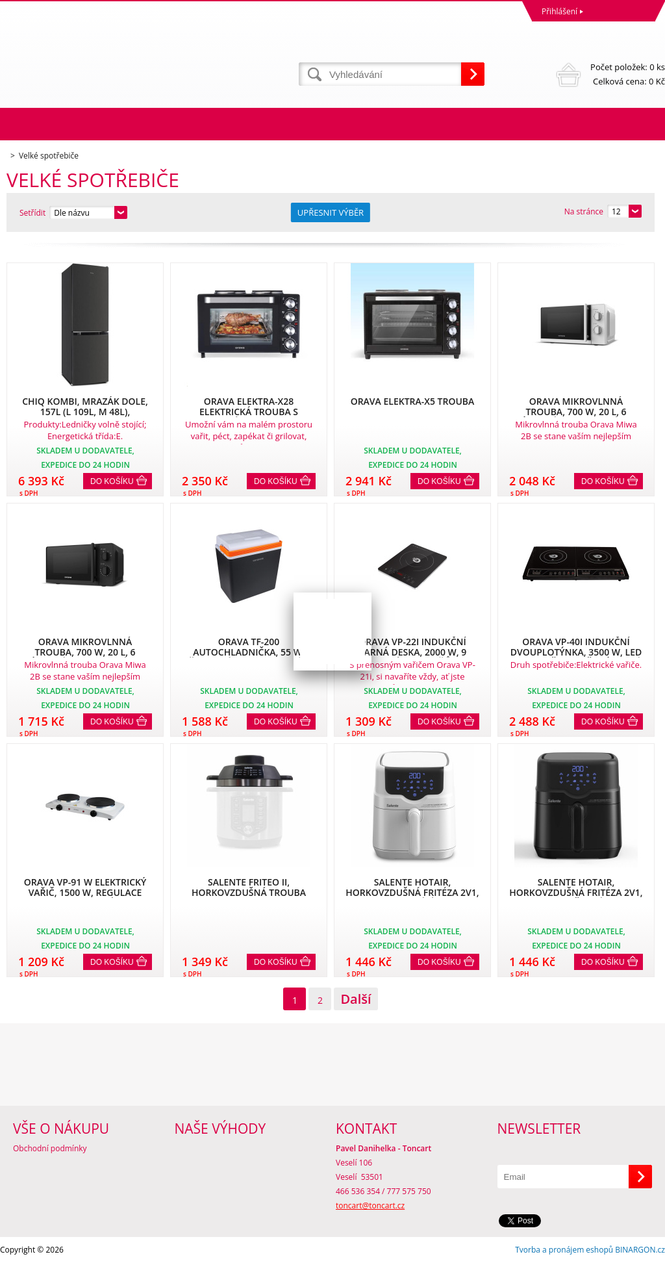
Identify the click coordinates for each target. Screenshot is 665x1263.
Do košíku (112, 481)
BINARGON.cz (640, 1249)
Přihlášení (559, 11)
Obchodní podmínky (50, 1148)
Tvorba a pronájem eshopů (564, 1249)
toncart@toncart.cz (370, 1205)
